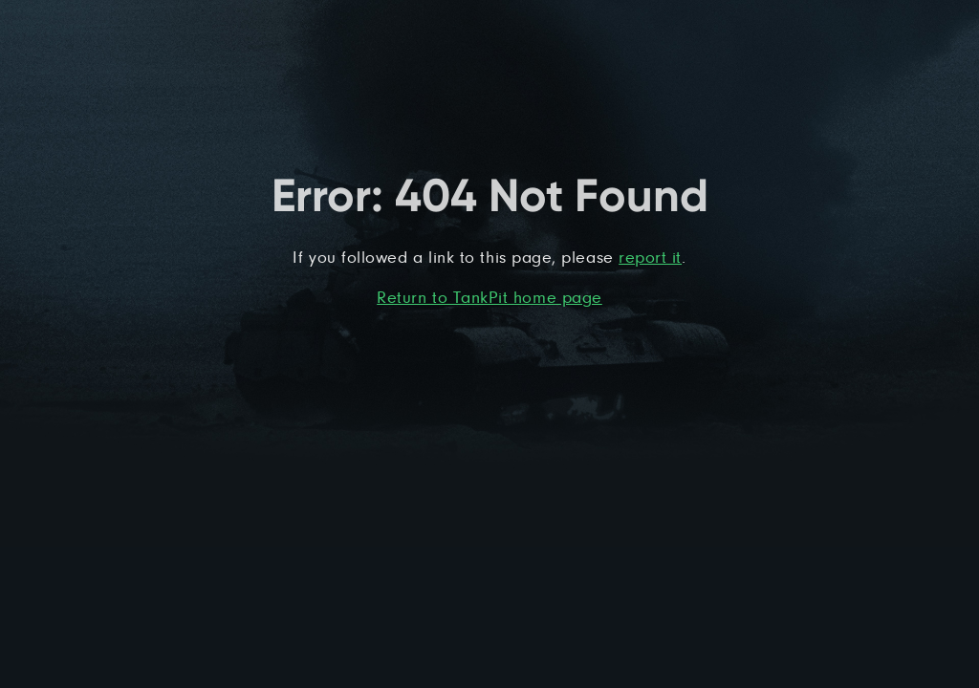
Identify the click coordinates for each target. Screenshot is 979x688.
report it (650, 257)
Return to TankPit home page (489, 297)
